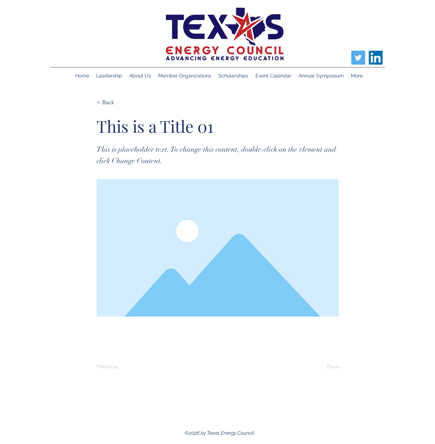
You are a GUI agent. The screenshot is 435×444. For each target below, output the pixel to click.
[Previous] (120, 366)
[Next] (321, 366)
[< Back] (120, 102)
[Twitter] (358, 58)
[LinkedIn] (376, 58)
